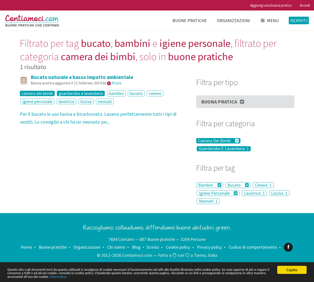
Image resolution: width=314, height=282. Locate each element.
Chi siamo (116, 247)
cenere (155, 93)
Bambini (209, 185)
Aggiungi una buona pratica (270, 5)
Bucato (238, 185)
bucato (136, 93)
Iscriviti (298, 20)
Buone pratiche (189, 20)
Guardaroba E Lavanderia (224, 149)
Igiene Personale (218, 193)
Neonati (208, 201)
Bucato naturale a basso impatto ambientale (82, 77)
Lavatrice (254, 193)
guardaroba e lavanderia (81, 93)
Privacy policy (209, 247)
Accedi (305, 5)
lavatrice (66, 101)
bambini (116, 93)
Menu (269, 20)
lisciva (86, 101)
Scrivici (152, 247)
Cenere (263, 185)
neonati (105, 101)
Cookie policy (178, 247)
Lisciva (279, 193)
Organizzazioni (233, 20)
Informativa (154, 276)
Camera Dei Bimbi (218, 140)
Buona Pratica (223, 102)
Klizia (116, 82)
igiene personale (37, 101)
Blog (136, 247)
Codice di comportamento (253, 247)
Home (26, 247)
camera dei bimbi (37, 93)
